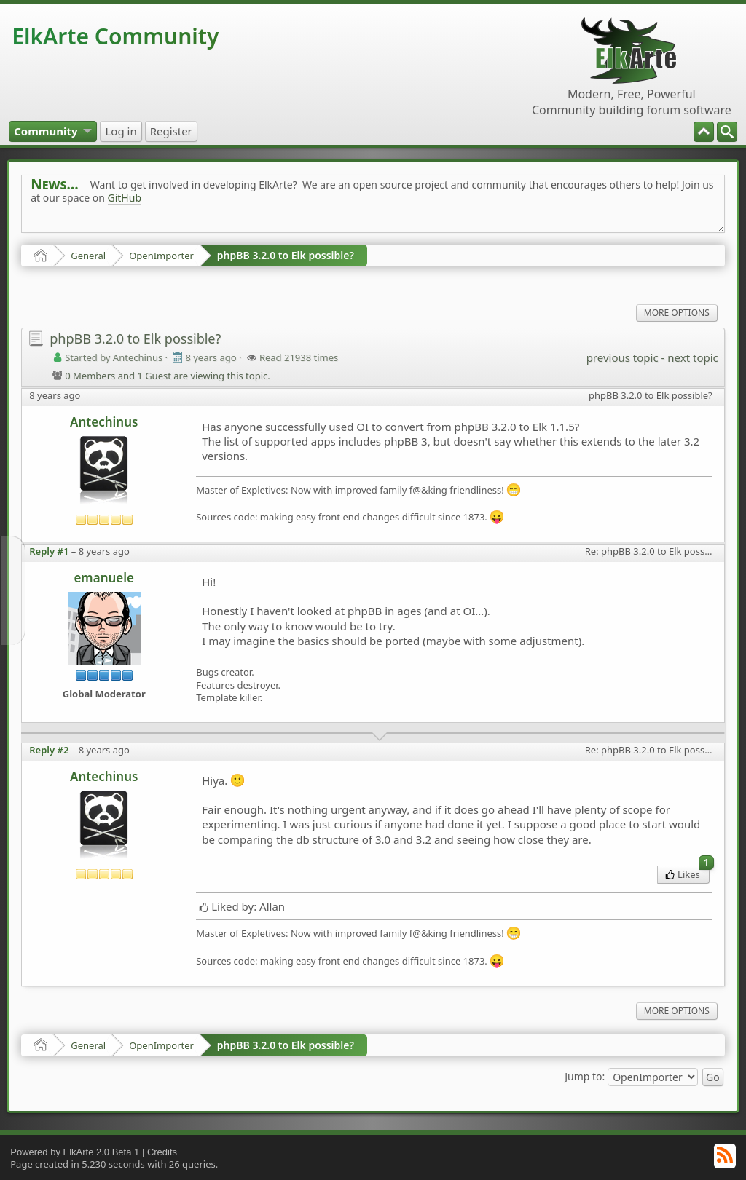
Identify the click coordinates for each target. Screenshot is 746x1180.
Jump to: (585, 1075)
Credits (162, 1152)
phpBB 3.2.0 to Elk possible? (285, 255)
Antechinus (104, 421)
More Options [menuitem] (677, 312)
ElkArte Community (115, 36)
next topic (692, 357)
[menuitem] (727, 132)
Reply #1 (48, 551)
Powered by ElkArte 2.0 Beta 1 (74, 1152)
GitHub (125, 198)
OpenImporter (161, 255)
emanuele (104, 577)
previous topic (622, 357)
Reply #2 (48, 749)
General (88, 255)
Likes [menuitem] (687, 873)
